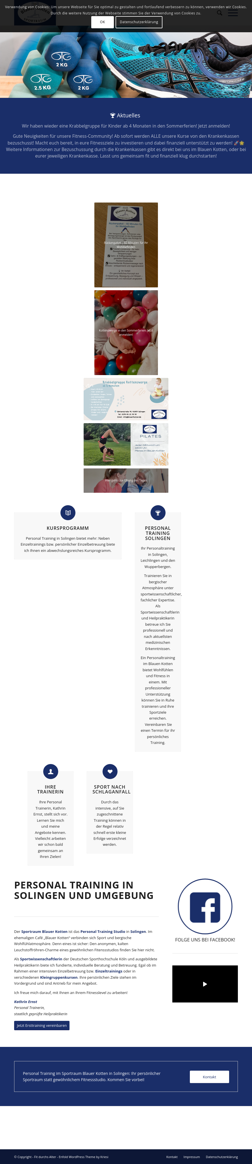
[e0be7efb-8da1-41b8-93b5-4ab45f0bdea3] (126, 332)
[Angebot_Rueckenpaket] (126, 245)
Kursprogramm (68, 528)
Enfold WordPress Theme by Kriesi (83, 1157)
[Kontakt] (209, 1077)
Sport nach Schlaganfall (111, 789)
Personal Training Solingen (158, 533)
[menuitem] (172, 1157)
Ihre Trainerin (50, 789)
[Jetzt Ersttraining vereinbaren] (41, 1025)
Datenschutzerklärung (139, 22)
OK (102, 22)
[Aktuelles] (126, 136)
